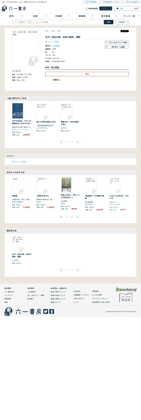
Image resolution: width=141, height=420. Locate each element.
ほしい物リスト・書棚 (36, 295)
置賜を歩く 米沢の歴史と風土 (70, 122)
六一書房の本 (9, 292)
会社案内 (77, 291)
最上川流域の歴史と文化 (46, 121)
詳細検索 (121, 22)
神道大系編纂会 (17, 202)
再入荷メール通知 (118, 47)
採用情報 (95, 291)
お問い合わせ (79, 298)
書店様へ (31, 299)
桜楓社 (38, 202)
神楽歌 (14, 195)
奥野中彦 (64, 128)
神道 (59, 31)
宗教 (52, 31)
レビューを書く (53, 42)
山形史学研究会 (41, 128)
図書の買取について (58, 299)
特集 (6, 302)
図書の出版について (58, 295)
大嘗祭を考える (42, 195)
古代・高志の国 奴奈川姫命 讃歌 (22, 255)
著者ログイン (56, 302)
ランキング (8, 295)
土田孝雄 (55, 45)
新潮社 (63, 203)
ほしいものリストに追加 (118, 42)
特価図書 (7, 299)
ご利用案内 (92, 2)
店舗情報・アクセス (112, 2)
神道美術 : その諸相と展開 (94, 196)
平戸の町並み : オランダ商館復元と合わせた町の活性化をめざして (22, 123)
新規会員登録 (93, 8)
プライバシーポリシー (100, 298)
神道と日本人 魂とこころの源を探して (70, 196)
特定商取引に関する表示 (101, 302)
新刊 (46, 31)
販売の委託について (58, 292)
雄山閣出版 (89, 204)
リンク (76, 302)
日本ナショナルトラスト (20, 129)
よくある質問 (133, 2)
